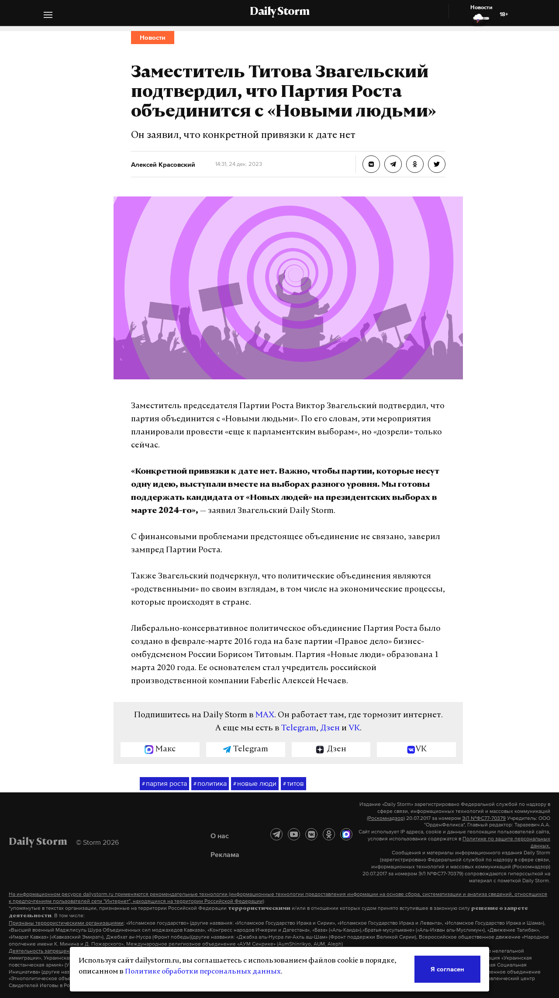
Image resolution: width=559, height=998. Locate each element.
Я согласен (447, 969)
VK (354, 728)
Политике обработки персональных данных (203, 971)
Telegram (298, 728)
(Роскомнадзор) (386, 818)
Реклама (224, 854)
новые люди (254, 783)
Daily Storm (279, 12)
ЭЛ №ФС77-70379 (484, 818)
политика (210, 783)
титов (293, 783)
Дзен (330, 728)
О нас (219, 836)
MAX (264, 715)
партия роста (164, 783)
